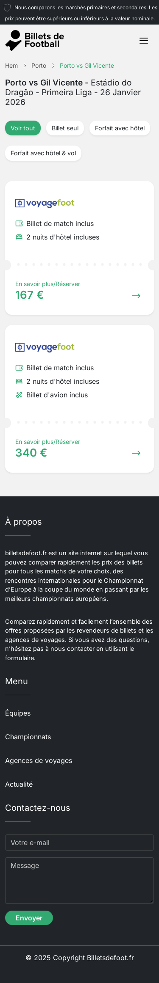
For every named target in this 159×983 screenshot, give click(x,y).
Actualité (19, 784)
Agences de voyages (38, 760)
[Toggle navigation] (144, 40)
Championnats (28, 736)
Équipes (18, 713)
